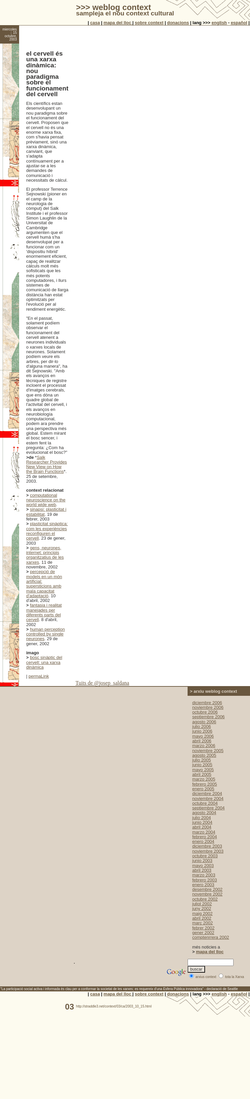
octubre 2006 (205, 712)
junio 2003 (202, 860)
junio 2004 (202, 822)
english (219, 22)
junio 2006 (202, 731)
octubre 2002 (205, 899)
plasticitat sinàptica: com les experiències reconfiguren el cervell (47, 531)
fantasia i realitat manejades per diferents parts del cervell (44, 612)
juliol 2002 (202, 903)
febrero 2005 (204, 784)
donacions (178, 22)
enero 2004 (203, 841)
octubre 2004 (205, 803)
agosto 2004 (204, 812)
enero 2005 (203, 788)
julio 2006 (201, 726)
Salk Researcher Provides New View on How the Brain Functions (46, 464)
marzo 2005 (203, 779)
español (239, 22)
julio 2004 (201, 817)
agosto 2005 (204, 755)
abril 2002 (201, 918)
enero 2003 (203, 884)
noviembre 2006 (207, 707)
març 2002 (202, 922)
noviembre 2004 (207, 798)
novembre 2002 (207, 894)
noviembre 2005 (207, 750)
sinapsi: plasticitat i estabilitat (46, 511)
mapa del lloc (118, 22)
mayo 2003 (203, 865)
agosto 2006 (204, 721)
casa (95, 22)
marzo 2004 (203, 832)
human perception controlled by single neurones (45, 634)
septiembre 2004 (208, 807)
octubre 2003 (205, 855)
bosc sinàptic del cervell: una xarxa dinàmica (44, 662)
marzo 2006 (203, 745)
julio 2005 (201, 759)
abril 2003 (201, 870)
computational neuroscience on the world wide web (45, 500)
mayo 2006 (203, 736)
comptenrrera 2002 (210, 937)
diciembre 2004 (207, 793)
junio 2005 (202, 764)
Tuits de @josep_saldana (102, 683)
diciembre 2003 (207, 846)
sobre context (149, 22)
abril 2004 (201, 827)
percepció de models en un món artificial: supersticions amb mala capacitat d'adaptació (44, 583)
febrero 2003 (204, 879)
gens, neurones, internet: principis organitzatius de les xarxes (45, 555)
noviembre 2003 (207, 851)
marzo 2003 (203, 874)
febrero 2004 (204, 836)
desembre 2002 (207, 889)
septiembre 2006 (208, 716)
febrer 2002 (203, 927)
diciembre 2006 (207, 702)
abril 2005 (201, 774)
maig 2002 (202, 913)
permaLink (39, 676)
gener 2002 (203, 932)
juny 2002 (201, 908)
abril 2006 (201, 740)
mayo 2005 (203, 769)
